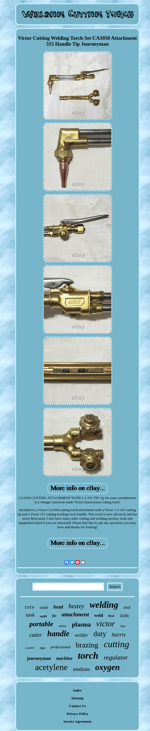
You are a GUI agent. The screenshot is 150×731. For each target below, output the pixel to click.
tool (127, 607)
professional (61, 647)
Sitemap (77, 698)
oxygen (107, 667)
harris (118, 634)
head (58, 607)
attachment (75, 614)
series (62, 626)
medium (81, 669)
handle (58, 633)
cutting (116, 644)
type (42, 647)
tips (122, 626)
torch (88, 655)
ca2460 (30, 647)
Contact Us (77, 706)
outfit (43, 616)
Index (77, 690)
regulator (116, 657)
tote (29, 607)
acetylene (51, 667)
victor (105, 623)
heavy (76, 606)
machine (64, 658)
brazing (87, 645)
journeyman (39, 658)
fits (54, 616)
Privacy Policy (77, 714)
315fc (124, 616)
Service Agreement (77, 721)
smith (44, 608)
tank (30, 615)
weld (98, 615)
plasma (81, 624)
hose (111, 616)
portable (41, 624)
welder (81, 635)
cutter (35, 635)
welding (104, 605)
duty (99, 634)
